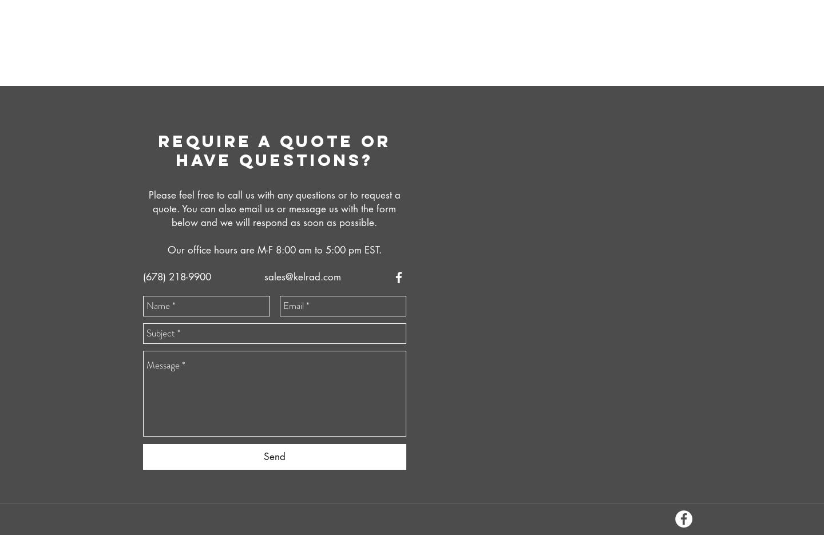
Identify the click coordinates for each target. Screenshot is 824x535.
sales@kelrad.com (302, 277)
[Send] (274, 457)
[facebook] (398, 277)
